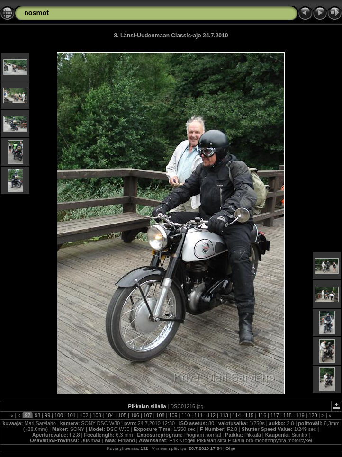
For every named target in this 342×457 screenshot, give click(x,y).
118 (287, 415)
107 (147, 415)
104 (109, 415)
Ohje (230, 448)
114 (237, 415)
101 (71, 415)
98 (37, 415)
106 (135, 415)
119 (300, 415)
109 (173, 415)
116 (262, 415)
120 (313, 415)
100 (58, 415)
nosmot (36, 13)
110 (185, 415)
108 (160, 415)
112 (211, 415)
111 (198, 415)
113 (224, 415)
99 (47, 415)
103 (96, 415)
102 (84, 415)
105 (122, 415)
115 (249, 415)
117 (274, 415)
